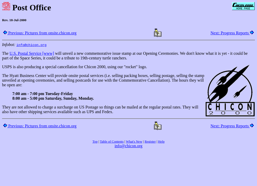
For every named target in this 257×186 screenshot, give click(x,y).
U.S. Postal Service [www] (32, 53)
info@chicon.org (128, 146)
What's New (134, 141)
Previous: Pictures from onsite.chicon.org (39, 33)
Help (161, 141)
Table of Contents (112, 141)
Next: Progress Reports (232, 33)
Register (150, 141)
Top (95, 141)
